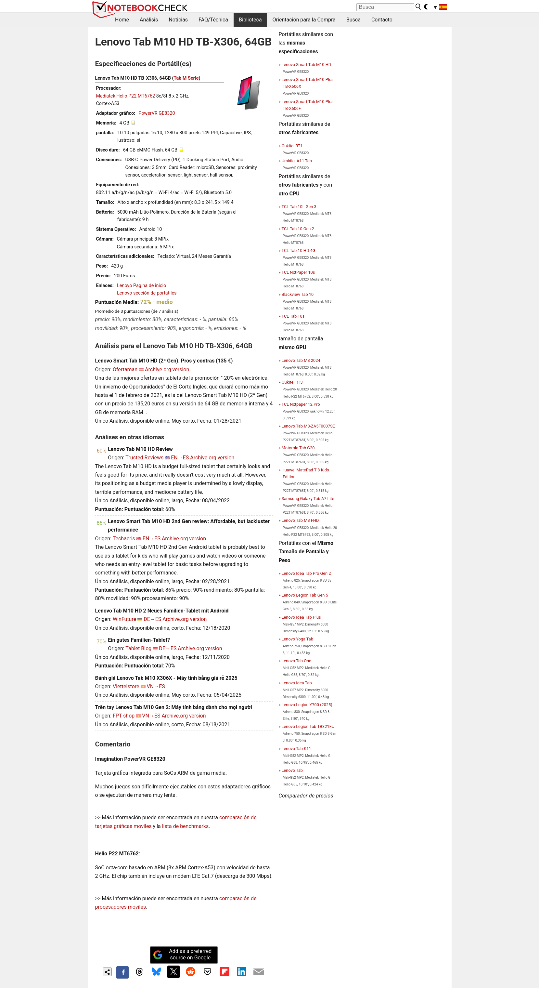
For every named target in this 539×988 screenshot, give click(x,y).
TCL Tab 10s (292, 316)
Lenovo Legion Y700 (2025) (307, 704)
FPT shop (124, 716)
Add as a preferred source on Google (182, 954)
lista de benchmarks (185, 826)
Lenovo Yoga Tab (297, 639)
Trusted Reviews (144, 457)
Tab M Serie (186, 78)
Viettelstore (126, 686)
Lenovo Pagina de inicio (141, 285)
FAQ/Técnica (213, 20)
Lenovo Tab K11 (296, 748)
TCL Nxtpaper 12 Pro (300, 404)
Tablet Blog (138, 648)
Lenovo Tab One (296, 660)
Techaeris (124, 538)
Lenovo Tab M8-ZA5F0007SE (308, 426)
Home (122, 20)
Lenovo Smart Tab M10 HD (306, 64)
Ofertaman (125, 369)
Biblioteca (250, 20)
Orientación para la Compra (304, 20)
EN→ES (180, 457)
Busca (353, 20)
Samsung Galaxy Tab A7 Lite (308, 498)
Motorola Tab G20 (298, 447)
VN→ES (156, 686)
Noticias (178, 20)
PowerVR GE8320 (156, 113)
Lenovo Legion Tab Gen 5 (305, 595)
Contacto (381, 20)
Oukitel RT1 (292, 145)
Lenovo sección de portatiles (147, 293)
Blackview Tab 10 (298, 294)
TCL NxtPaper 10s (298, 272)
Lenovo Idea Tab (297, 682)
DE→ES (152, 619)
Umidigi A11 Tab (297, 160)
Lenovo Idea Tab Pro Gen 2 (306, 573)
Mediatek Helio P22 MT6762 (125, 96)
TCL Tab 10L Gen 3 (298, 206)
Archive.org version (167, 369)
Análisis (149, 20)
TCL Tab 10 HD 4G (298, 250)
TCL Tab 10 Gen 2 (297, 228)
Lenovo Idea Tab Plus (301, 617)
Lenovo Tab (292, 770)
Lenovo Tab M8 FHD (300, 520)
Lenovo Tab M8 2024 (301, 360)
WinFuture (124, 619)
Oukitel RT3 (292, 382)
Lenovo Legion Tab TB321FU (308, 726)
